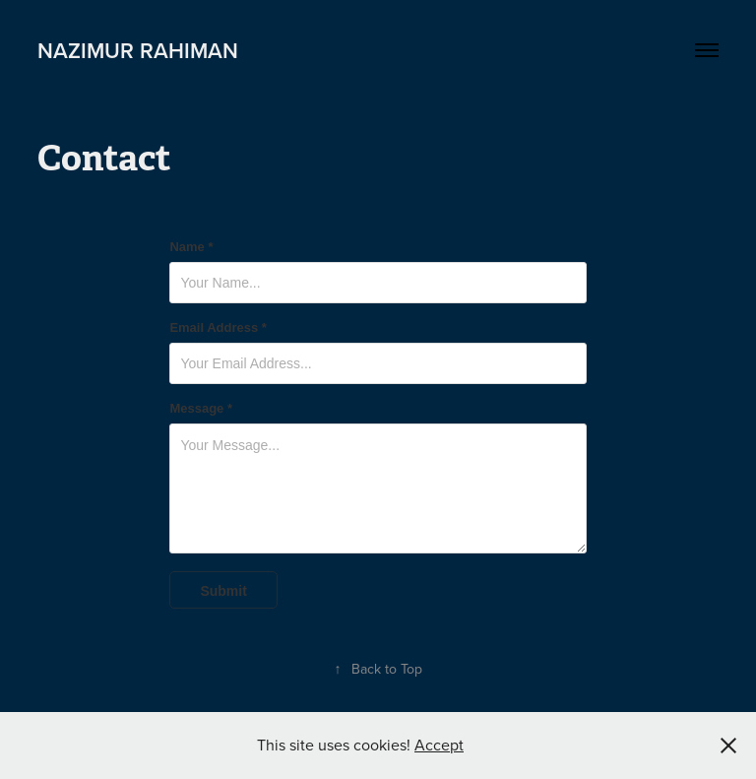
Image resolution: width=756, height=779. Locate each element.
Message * (200, 409)
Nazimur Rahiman (137, 50)
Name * (191, 247)
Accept (439, 744)
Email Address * (218, 328)
